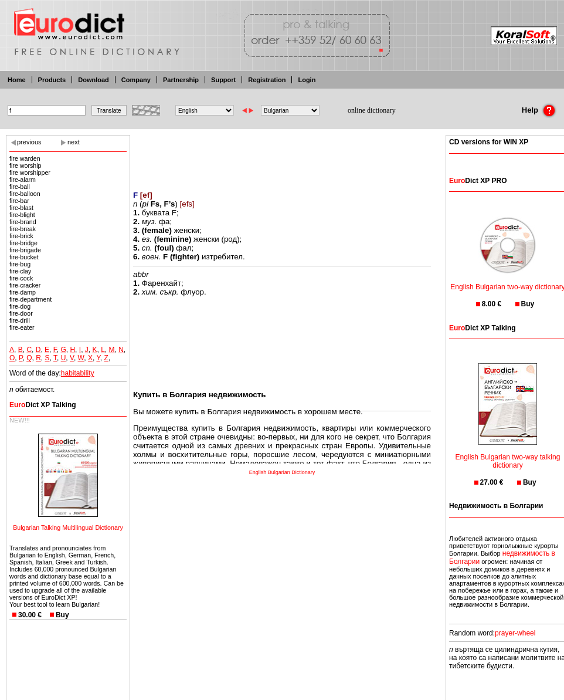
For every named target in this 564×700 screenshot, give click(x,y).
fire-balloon (24, 193)
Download (93, 79)
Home (17, 79)
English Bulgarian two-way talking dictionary (508, 453)
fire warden (24, 158)
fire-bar (19, 200)
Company (136, 79)
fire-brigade (25, 249)
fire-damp (22, 292)
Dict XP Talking (42, 405)
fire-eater (22, 327)
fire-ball (19, 186)
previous (29, 142)
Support (223, 79)
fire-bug (19, 264)
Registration (267, 79)
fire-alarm (22, 179)
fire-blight (22, 214)
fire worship (25, 165)
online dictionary (372, 110)
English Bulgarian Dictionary (282, 472)
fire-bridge (23, 242)
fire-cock (21, 278)
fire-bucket (24, 257)
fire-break (22, 228)
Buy (62, 615)
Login (306, 79)
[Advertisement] (282, 155)
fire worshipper (29, 172)
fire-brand (22, 221)
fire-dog (19, 306)
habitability (77, 373)
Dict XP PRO (478, 181)
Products (52, 79)
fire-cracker (24, 285)
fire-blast (21, 207)
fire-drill (19, 320)
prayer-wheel (515, 633)
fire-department (30, 299)
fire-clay (20, 271)
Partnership (181, 79)
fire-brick (21, 235)
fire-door (21, 313)
